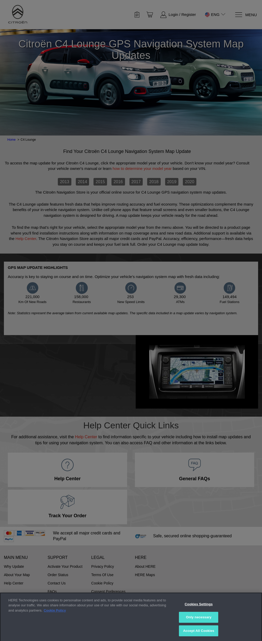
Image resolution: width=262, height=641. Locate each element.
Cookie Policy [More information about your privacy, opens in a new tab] (55, 621)
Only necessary (198, 628)
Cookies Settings (199, 615)
